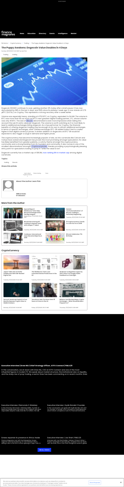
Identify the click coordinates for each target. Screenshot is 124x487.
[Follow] (37, 171)
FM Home (4, 43)
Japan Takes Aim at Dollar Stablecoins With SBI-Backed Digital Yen (13, 273)
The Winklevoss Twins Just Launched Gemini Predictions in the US (44, 273)
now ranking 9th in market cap (56, 152)
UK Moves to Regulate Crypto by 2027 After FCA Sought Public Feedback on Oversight (71, 273)
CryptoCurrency (15, 43)
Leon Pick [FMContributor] (24, 51)
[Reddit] (42, 170)
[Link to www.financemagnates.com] (13, 213)
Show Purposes (95, 482)
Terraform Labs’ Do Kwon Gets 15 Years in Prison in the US (43, 300)
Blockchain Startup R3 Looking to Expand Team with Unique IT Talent (32, 223)
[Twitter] (3, 170)
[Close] (121, 482)
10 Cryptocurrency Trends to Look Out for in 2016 (75, 222)
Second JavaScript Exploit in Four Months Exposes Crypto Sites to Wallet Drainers (15, 301)
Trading (26, 43)
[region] (62, 482)
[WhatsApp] (32, 170)
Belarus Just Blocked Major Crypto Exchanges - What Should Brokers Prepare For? (72, 301)
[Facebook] (22, 170)
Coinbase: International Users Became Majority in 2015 (33, 236)
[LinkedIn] (8, 170)
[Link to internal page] (8, 185)
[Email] (13, 170)
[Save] (46, 171)
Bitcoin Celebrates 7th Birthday (74, 235)
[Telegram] (17, 170)
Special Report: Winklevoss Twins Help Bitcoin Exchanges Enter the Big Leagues (32, 211)
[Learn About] (27, 173)
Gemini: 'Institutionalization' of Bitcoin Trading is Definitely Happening (74, 211)
